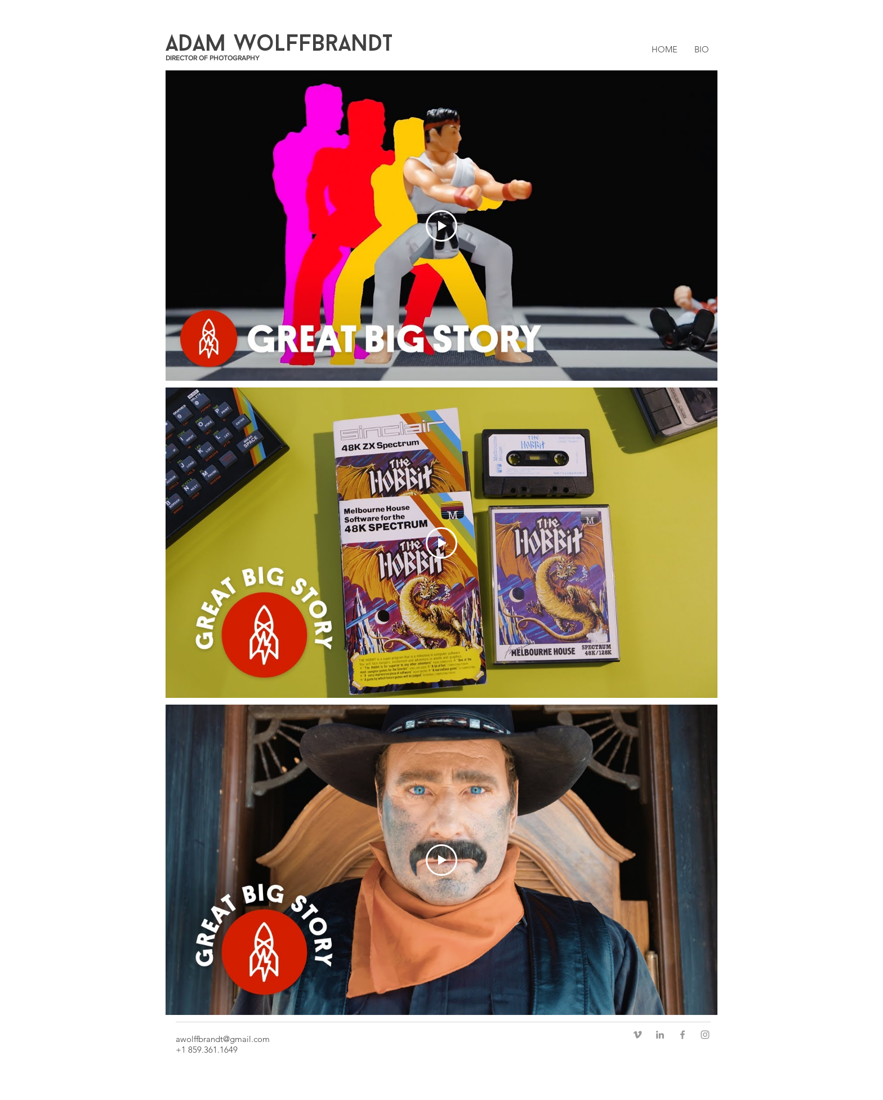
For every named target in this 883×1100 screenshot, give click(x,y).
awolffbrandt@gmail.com (223, 1039)
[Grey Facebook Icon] (682, 1034)
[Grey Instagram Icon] (705, 1034)
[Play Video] (441, 226)
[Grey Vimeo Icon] (637, 1034)
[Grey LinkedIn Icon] (660, 1034)
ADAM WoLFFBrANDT (279, 45)
